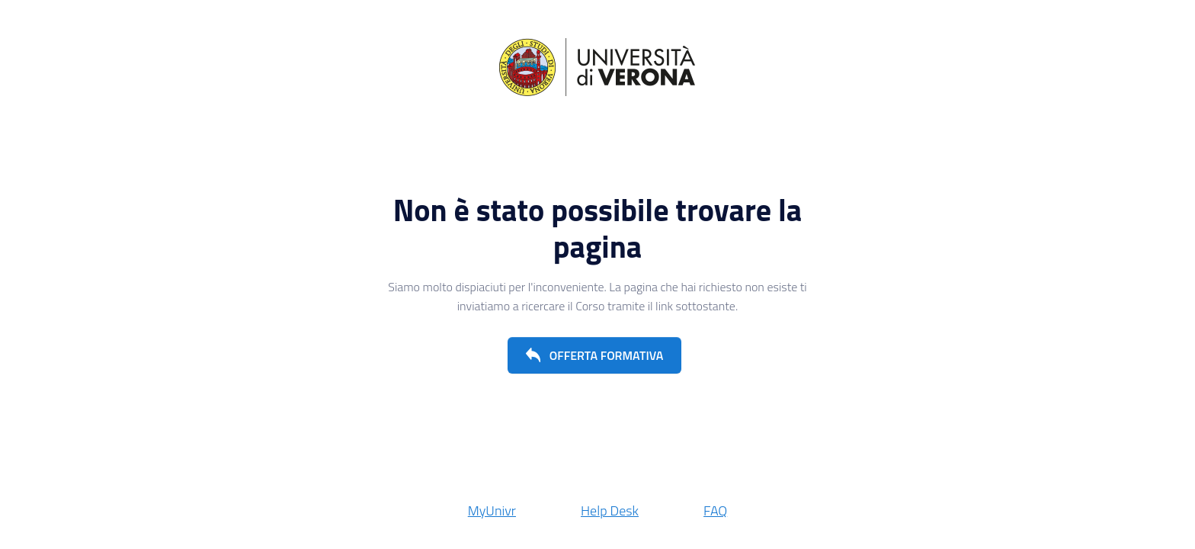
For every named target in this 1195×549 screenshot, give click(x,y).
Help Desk (610, 510)
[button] (595, 355)
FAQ (715, 510)
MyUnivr (492, 510)
